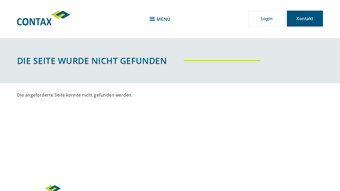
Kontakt (304, 18)
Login (267, 18)
